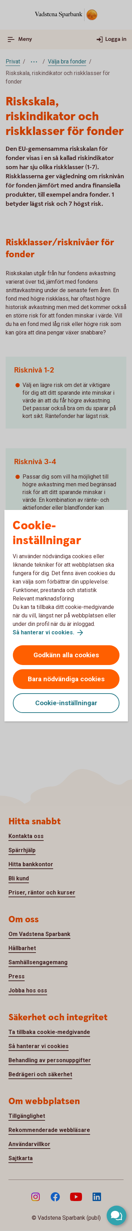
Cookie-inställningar (66, 703)
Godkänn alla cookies (66, 655)
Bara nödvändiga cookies (66, 679)
